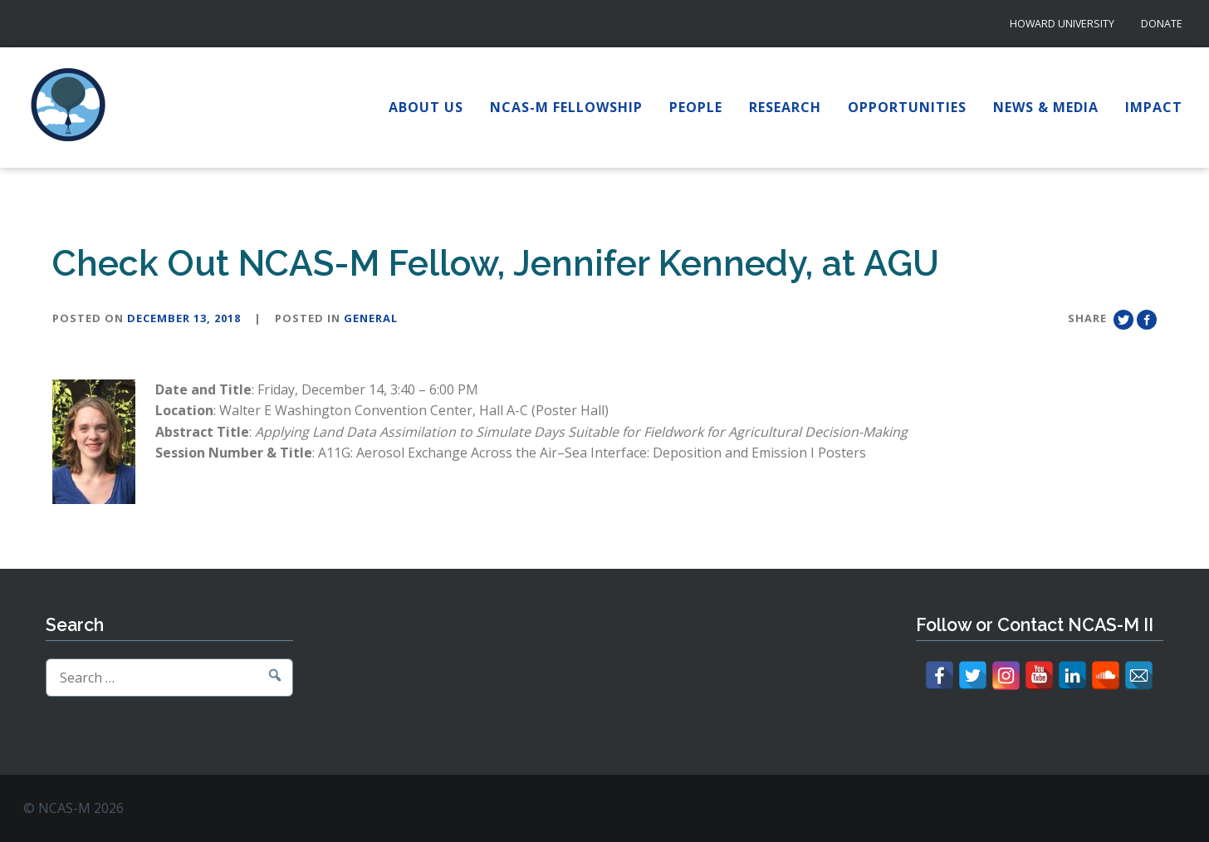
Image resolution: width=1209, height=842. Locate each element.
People (695, 107)
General (371, 318)
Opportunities (907, 107)
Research (785, 107)
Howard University (1062, 24)
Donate (1161, 24)
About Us (426, 107)
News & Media (1046, 107)
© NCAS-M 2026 (73, 808)
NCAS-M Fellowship (566, 107)
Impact (1153, 107)
